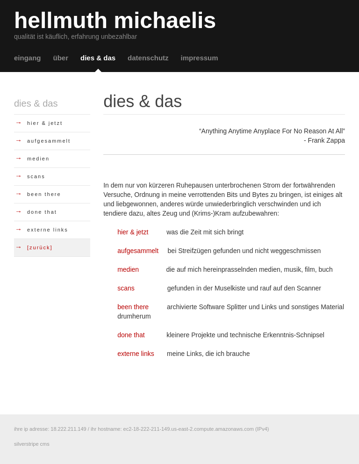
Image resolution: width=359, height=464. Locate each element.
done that (130, 335)
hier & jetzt (132, 232)
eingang (27, 58)
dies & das (97, 58)
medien (128, 269)
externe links (135, 353)
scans (126, 288)
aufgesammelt (137, 250)
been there (133, 307)
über (61, 58)
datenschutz (148, 58)
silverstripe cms (32, 444)
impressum (199, 58)
